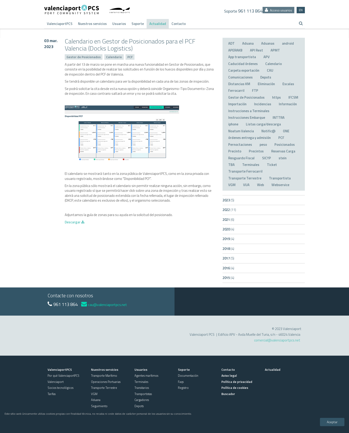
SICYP (266, 158)
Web (260, 184)
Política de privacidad (236, 381)
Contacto (179, 23)
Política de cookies (234, 387)
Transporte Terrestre (244, 178)
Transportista (280, 178)
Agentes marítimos (146, 375)
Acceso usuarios (278, 10)
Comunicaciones (240, 77)
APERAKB (235, 50)
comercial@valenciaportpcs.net (277, 340)
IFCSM (293, 97)
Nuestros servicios (92, 23)
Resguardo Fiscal (241, 158)
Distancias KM (239, 84)
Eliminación (266, 84)
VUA (246, 184)
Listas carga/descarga (263, 124)
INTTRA (279, 117)
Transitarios (141, 387)
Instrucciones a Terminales (248, 111)
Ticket (272, 164)
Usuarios (119, 23)
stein (283, 158)
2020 (228, 229)
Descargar (74, 222)
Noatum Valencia (241, 131)
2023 (228, 200)
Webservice (280, 184)
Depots (265, 77)
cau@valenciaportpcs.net (104, 304)
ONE (286, 131)
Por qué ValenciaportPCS (63, 375)
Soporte (138, 23)
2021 (228, 219)
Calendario (114, 56)
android (288, 43)
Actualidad (157, 23)
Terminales (250, 164)
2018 (228, 248)
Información (288, 104)
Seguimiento (99, 406)
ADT (231, 43)
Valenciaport (56, 381)
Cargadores (141, 400)
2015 (228, 277)
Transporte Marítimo (104, 375)
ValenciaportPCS (59, 23)
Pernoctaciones (240, 144)
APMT (275, 50)
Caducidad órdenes (243, 63)
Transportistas (143, 394)
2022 (229, 209)
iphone (233, 124)
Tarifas (52, 394)
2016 (228, 268)
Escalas (288, 84)
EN (301, 10)
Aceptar (332, 421)
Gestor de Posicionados (84, 56)
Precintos (256, 151)
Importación (237, 104)
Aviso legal (229, 375)
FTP (255, 90)
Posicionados (284, 144)
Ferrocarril (236, 90)
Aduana (248, 43)
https (276, 97)
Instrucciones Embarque (246, 117)
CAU (270, 70)
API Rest (256, 50)
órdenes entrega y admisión (249, 137)
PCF (130, 56)
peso (263, 144)
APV (266, 57)
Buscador (228, 393)
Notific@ (268, 131)
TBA (231, 164)
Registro (183, 387)
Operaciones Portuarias (106, 381)
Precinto (234, 151)
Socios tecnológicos (60, 387)
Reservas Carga (283, 151)
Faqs (181, 381)
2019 (228, 238)
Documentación (188, 375)
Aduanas (267, 43)
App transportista (242, 57)
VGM (232, 184)
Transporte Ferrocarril (245, 171)
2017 (228, 258)
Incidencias (262, 104)
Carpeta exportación (243, 70)
